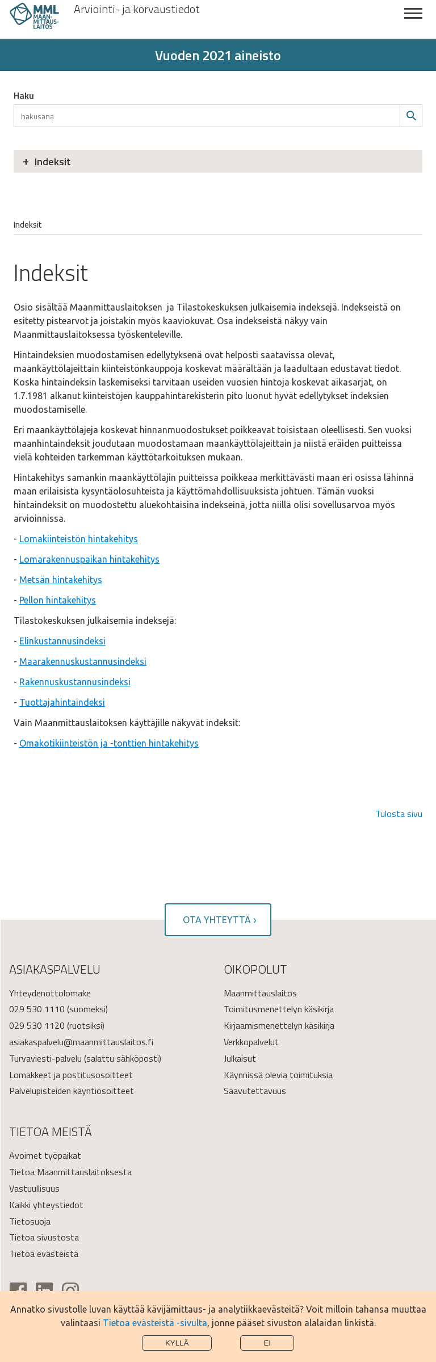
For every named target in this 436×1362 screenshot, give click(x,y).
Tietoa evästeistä (43, 1253)
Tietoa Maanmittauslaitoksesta (70, 1172)
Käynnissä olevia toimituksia (278, 1075)
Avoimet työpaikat (45, 1155)
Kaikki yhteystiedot (46, 1205)
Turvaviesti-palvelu (45, 1058)
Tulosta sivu (398, 813)
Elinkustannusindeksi (62, 641)
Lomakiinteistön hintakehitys (78, 539)
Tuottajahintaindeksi (62, 702)
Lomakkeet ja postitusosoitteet (71, 1075)
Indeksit (53, 161)
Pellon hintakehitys (57, 600)
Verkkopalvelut (251, 1042)
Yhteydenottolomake (50, 993)
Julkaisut (240, 1058)
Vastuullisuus (34, 1188)
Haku (24, 95)
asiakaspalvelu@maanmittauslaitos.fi (81, 1042)
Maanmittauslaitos (260, 993)
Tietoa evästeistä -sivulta (155, 1323)
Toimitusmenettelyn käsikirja (279, 1009)
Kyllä (177, 1343)
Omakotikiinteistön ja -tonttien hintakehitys (109, 743)
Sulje (413, 19)
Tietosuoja (30, 1221)
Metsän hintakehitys (60, 580)
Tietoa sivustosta (44, 1237)
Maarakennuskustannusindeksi (82, 661)
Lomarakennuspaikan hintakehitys (89, 559)
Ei (267, 1343)
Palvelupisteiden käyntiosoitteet (71, 1090)
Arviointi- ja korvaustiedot (137, 9)
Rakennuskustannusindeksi (75, 682)
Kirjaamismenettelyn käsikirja (279, 1025)
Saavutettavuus (255, 1090)
